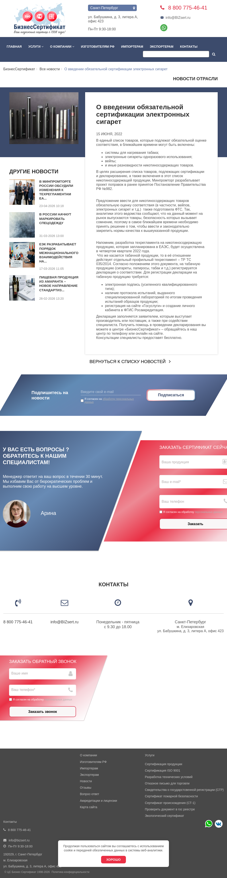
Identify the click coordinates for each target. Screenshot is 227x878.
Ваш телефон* (23, 690)
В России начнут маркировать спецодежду (55, 218)
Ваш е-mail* (171, 482)
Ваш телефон (173, 502)
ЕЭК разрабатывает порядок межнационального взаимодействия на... (58, 252)
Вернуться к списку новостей (128, 361)
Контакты (188, 46)
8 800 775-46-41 (18, 622)
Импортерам (132, 46)
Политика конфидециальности (70, 872)
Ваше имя (19, 673)
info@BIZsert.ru (175, 18)
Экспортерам (161, 46)
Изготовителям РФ (97, 46)
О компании (62, 46)
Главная (14, 46)
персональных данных (208, 512)
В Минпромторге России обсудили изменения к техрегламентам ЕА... (56, 190)
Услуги (35, 46)
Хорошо (113, 859)
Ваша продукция (175, 462)
